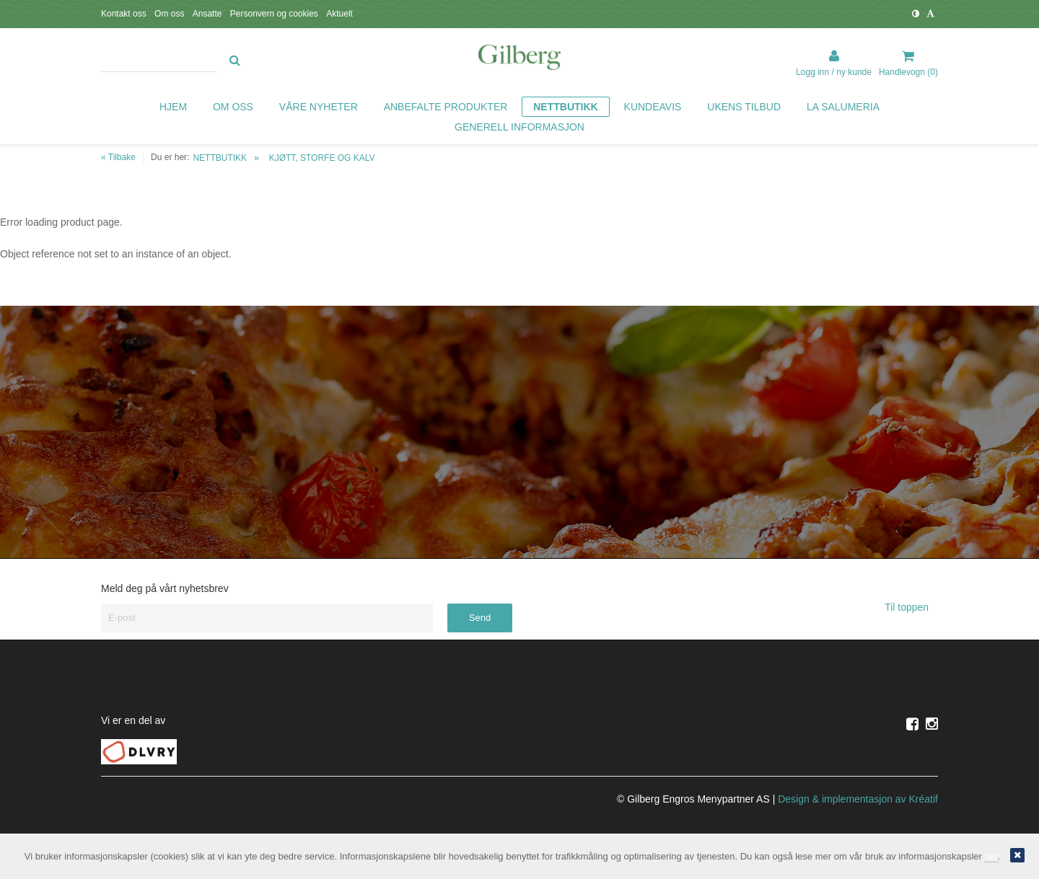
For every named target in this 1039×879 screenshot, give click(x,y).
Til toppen (911, 607)
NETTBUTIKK (220, 158)
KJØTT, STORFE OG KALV (322, 158)
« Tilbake (118, 157)
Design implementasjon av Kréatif (858, 799)
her (991, 856)
